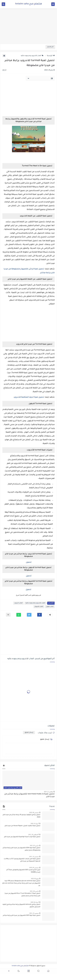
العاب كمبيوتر (39, 606)
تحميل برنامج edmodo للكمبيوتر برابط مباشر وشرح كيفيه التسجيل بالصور (21, 906)
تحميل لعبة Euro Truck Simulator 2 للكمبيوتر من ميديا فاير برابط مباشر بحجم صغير (22, 895)
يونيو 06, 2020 (35, 878)
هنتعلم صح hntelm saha (28, 4)
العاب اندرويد (18, 603)
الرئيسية (51, 56)
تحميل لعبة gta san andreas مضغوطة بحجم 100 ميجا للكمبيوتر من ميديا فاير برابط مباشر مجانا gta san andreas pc (21, 883)
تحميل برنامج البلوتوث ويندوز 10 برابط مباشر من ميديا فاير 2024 (21, 816)
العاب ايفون (49, 606)
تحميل (28, 562)
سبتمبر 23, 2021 (34, 913)
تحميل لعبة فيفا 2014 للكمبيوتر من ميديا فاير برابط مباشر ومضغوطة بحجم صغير (21, 849)
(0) (4, 70)
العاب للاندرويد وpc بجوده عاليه (32, 56)
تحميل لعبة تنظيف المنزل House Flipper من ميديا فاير (22, 826)
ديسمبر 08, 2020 (34, 812)
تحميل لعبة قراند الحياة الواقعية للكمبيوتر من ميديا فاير (22, 837)
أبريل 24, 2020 (35, 823)
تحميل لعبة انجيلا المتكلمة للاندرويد (29, 397)
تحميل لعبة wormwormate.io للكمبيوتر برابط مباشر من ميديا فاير (29, 795)
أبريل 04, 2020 (35, 902)
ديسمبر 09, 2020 (34, 867)
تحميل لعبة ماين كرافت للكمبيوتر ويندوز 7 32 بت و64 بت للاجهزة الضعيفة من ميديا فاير (22, 860)
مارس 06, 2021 (34, 891)
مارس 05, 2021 (34, 845)
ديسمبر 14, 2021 (34, 856)
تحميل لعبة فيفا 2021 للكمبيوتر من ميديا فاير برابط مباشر (21, 915)
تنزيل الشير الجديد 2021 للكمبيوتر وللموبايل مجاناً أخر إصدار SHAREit (23, 871)
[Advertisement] (28, 26)
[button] (39, 615)
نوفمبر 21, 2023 (48, 791)
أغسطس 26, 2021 (33, 834)
